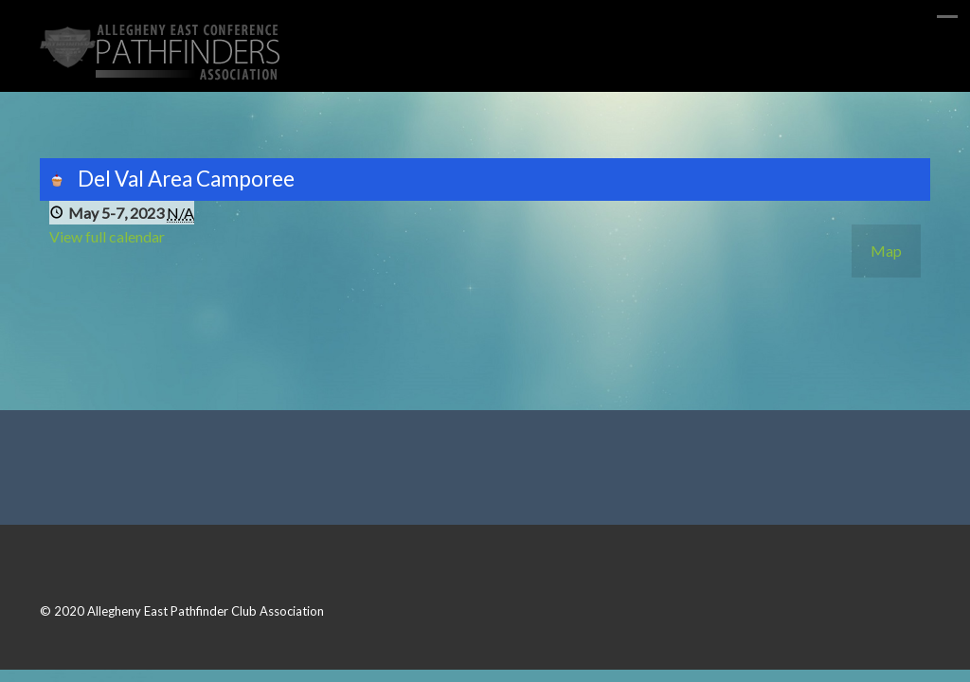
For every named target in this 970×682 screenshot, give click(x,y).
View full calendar (107, 236)
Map (886, 251)
